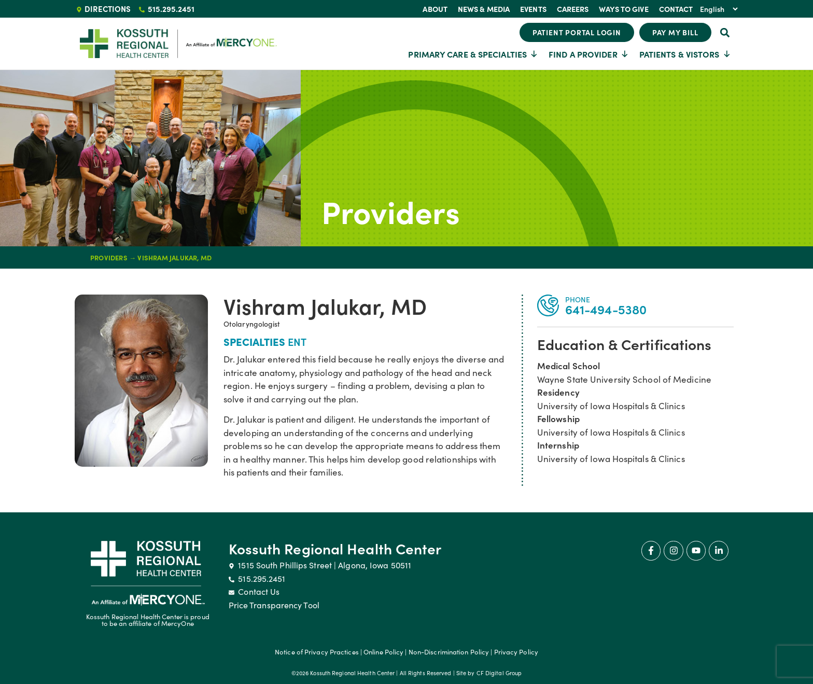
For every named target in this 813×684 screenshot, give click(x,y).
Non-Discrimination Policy (449, 652)
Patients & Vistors (685, 54)
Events (533, 9)
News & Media (484, 9)
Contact (676, 9)
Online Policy (383, 652)
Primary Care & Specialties (473, 54)
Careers (573, 9)
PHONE (578, 299)
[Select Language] (718, 9)
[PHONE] (548, 305)
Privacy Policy (516, 652)
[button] (725, 32)
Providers (390, 210)
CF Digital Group (499, 673)
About (435, 9)
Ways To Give (623, 9)
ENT (297, 341)
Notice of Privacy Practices (317, 652)
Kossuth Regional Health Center (335, 548)
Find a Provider (589, 54)
